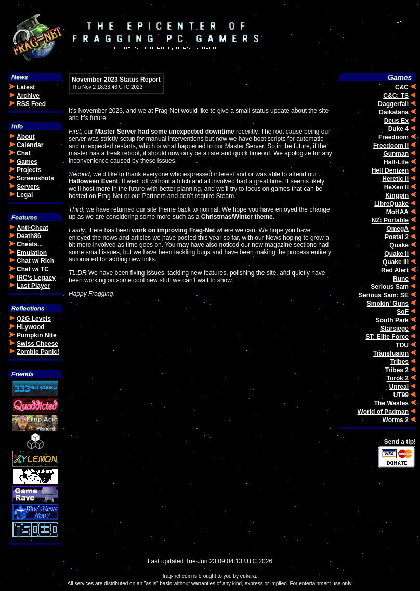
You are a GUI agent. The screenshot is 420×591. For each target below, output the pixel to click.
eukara (248, 576)
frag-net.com (177, 576)
